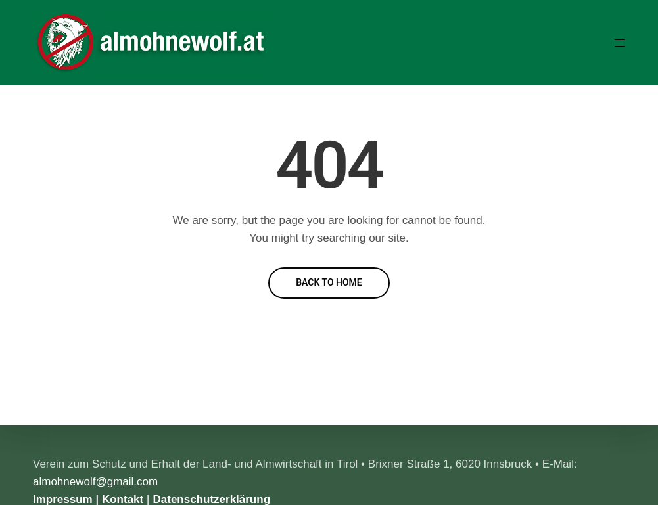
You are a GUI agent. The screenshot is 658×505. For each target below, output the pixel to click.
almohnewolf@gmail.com (95, 481)
